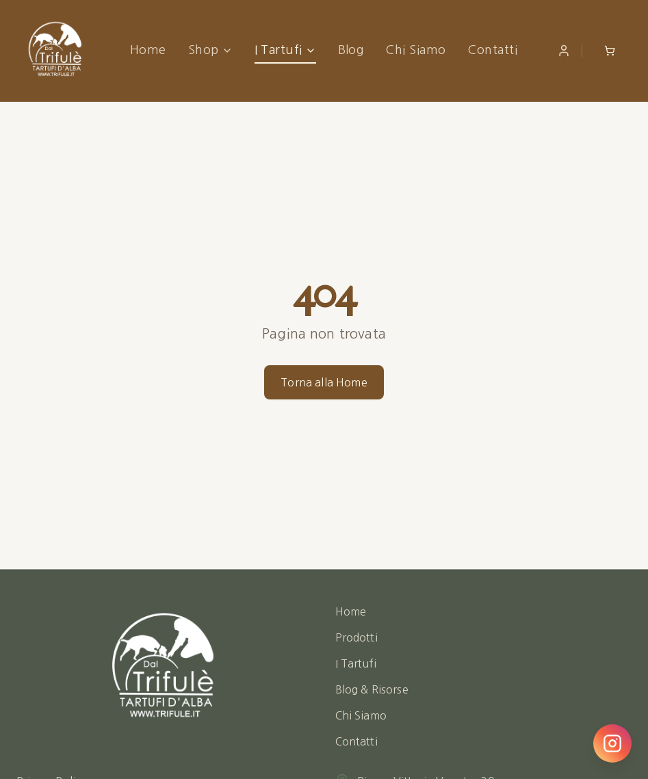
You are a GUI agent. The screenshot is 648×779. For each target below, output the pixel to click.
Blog (351, 50)
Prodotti (356, 637)
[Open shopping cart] (609, 50)
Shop (210, 50)
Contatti (492, 50)
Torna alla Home (324, 382)
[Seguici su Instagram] (612, 743)
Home (148, 50)
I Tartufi (285, 50)
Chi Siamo (415, 50)
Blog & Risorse (372, 689)
